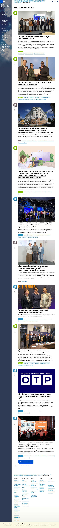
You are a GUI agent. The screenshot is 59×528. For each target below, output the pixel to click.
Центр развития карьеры (25, 496)
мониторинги (32, 51)
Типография (42, 487)
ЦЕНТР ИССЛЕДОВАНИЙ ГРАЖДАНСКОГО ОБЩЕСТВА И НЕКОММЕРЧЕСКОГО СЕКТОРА (6, 7)
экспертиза (37, 411)
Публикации (42, 491)
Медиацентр (42, 488)
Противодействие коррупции (17, 500)
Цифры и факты (16, 480)
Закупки (15, 492)
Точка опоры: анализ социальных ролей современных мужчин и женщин (33, 311)
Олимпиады (24, 484)
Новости (39, 475)
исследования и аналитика (44, 51)
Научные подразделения (45, 474)
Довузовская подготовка (24, 482)
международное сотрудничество (40, 99)
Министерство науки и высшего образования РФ (51, 482)
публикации (37, 97)
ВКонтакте (5, 39)
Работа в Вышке (16, 520)
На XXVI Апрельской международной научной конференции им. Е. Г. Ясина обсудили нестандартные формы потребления (35, 130)
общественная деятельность (39, 53)
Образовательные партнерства (25, 501)
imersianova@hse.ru (4, 32)
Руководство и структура (16, 482)
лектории (25, 235)
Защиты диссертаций (34, 489)
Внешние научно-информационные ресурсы (34, 496)
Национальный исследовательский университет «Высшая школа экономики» (27, 474)
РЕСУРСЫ (42, 478)
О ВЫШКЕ (16, 478)
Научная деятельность (4, 17)
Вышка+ (23, 487)
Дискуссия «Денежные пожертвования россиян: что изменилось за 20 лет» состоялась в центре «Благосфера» (33, 268)
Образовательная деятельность (4, 21)
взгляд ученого (21, 53)
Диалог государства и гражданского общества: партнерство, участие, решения (34, 351)
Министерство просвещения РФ (51, 486)
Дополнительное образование (25, 494)
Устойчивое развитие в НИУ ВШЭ (17, 485)
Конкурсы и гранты (34, 493)
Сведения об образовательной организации (17, 510)
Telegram (4, 44)
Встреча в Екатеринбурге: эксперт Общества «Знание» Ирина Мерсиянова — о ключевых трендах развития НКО (35, 225)
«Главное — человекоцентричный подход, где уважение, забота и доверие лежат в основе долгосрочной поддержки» (35, 444)
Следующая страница (26, 462)
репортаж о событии (29, 53)
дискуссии (37, 51)
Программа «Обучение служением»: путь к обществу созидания (34, 37)
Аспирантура (24, 491)
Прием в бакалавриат (26, 485)
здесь (11, 524)
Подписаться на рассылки (7, 47)
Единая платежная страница (17, 518)
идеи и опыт (26, 51)
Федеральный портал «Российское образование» (51, 489)
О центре (3, 14)
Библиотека (41, 480)
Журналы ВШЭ (42, 490)
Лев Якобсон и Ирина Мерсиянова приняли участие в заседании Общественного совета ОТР (35, 396)
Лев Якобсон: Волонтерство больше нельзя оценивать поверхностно (34, 83)
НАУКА (32, 478)
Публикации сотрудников (4, 24)
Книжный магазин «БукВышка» (42, 485)
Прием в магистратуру (24, 489)
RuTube (4, 42)
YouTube (4, 41)
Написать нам (6, 49)
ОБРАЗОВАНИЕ (25, 478)
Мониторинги (33, 485)
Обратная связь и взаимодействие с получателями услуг (25, 504)
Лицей (23, 480)
